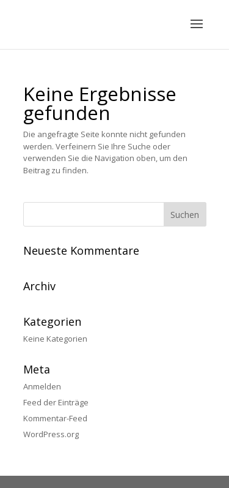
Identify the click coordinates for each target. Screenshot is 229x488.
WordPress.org (51, 434)
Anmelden (42, 386)
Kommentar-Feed (55, 418)
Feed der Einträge (56, 402)
